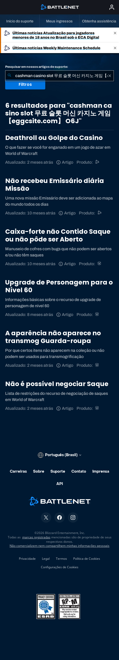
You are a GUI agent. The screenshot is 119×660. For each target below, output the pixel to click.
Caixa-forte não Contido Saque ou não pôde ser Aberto (57, 235)
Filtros (25, 84)
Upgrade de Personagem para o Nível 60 (59, 286)
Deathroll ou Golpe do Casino (54, 137)
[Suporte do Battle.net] (97, 162)
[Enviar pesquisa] (9, 75)
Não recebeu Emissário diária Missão (54, 184)
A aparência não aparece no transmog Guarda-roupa (53, 337)
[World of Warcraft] (99, 264)
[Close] (115, 35)
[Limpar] (110, 75)
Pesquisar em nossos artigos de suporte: (36, 67)
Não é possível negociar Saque (56, 383)
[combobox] (59, 75)
